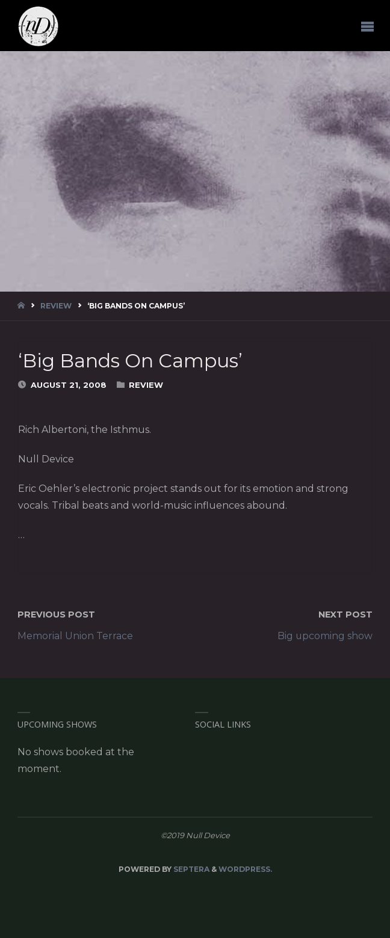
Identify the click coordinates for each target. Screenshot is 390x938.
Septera (190, 869)
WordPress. (245, 869)
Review (56, 305)
